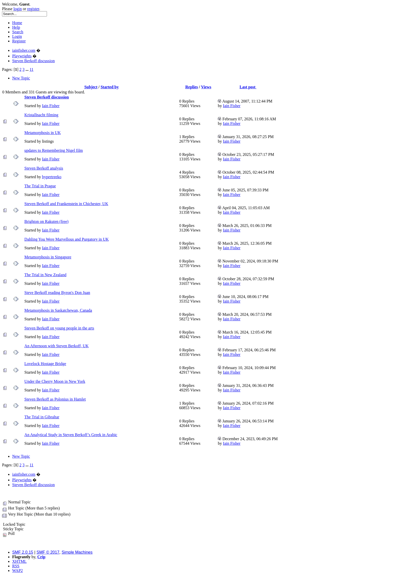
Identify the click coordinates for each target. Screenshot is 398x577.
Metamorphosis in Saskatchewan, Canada (58, 310)
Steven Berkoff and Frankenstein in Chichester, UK (66, 204)
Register (19, 41)
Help (16, 27)
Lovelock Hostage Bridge (45, 363)
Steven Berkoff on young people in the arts (59, 328)
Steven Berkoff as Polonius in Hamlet (55, 399)
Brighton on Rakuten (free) (46, 221)
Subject (90, 87)
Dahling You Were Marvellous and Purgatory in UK (66, 239)
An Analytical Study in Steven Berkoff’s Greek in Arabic (70, 435)
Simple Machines (77, 552)
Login (17, 36)
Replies (191, 87)
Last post (248, 87)
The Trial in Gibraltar (41, 417)
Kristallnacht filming (41, 115)
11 (31, 69)
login (17, 9)
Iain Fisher (50, 106)
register (33, 9)
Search (17, 32)
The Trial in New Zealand (45, 275)
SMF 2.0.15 (22, 552)
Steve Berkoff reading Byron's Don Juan (57, 292)
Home (17, 23)
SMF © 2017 (48, 552)
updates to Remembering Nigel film (53, 150)
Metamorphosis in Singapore (47, 257)
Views (206, 87)
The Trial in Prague (40, 186)
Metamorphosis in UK (42, 132)
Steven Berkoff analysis (43, 168)
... (27, 69)
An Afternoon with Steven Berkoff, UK (56, 346)
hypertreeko (51, 177)
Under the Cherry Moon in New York (54, 381)
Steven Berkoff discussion (46, 97)
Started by (110, 87)
